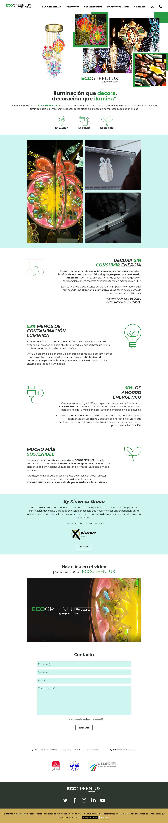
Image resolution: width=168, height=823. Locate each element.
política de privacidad (92, 719)
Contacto (140, 6)
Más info (104, 817)
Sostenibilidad (93, 6)
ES (152, 6)
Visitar (84, 546)
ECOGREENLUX (51, 6)
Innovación (72, 6)
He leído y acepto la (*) (85, 719)
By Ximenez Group (118, 6)
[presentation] (54, 741)
